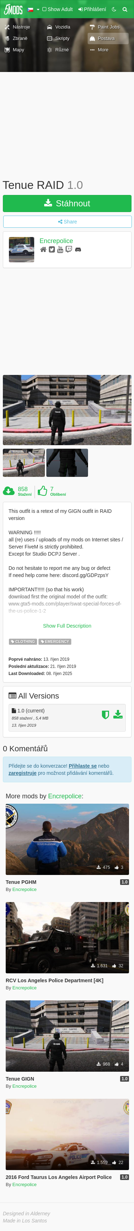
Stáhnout (67, 203)
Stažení (25, 494)
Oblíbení (58, 494)
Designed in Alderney (26, 1213)
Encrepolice (56, 240)
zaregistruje (23, 773)
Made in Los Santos (25, 1221)
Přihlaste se (83, 766)
